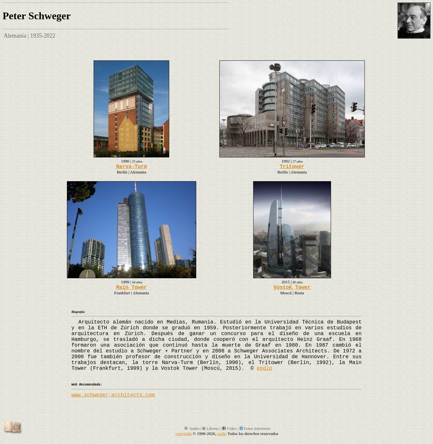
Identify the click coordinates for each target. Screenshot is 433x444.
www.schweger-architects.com (113, 395)
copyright (184, 433)
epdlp (264, 368)
